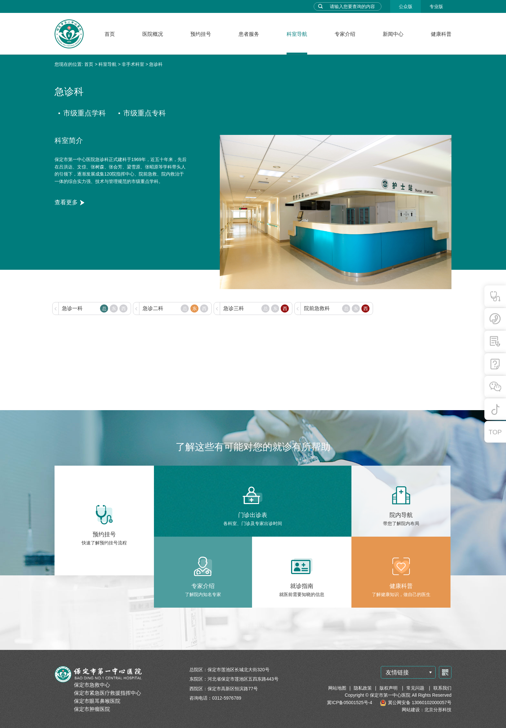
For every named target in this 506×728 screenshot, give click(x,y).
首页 (110, 34)
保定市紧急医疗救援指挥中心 (107, 693)
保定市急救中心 (92, 685)
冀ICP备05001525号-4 (349, 702)
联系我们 (442, 688)
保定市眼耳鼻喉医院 (97, 701)
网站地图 (337, 688)
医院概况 (152, 34)
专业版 (436, 6)
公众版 (405, 6)
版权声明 (389, 688)
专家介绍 (345, 34)
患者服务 (248, 34)
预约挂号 (200, 34)
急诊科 (156, 64)
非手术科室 (133, 64)
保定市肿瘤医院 (92, 709)
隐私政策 (363, 688)
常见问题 (416, 688)
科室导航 (297, 34)
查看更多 (66, 202)
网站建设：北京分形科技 (426, 709)
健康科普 (441, 34)
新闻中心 (393, 34)
